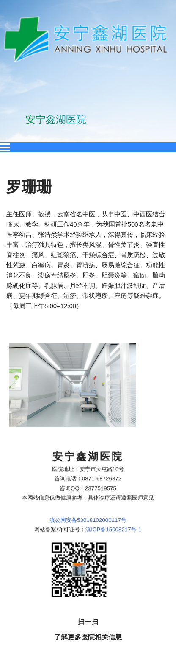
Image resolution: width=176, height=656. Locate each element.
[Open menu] (5, 147)
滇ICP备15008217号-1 (113, 463)
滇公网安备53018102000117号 (88, 453)
